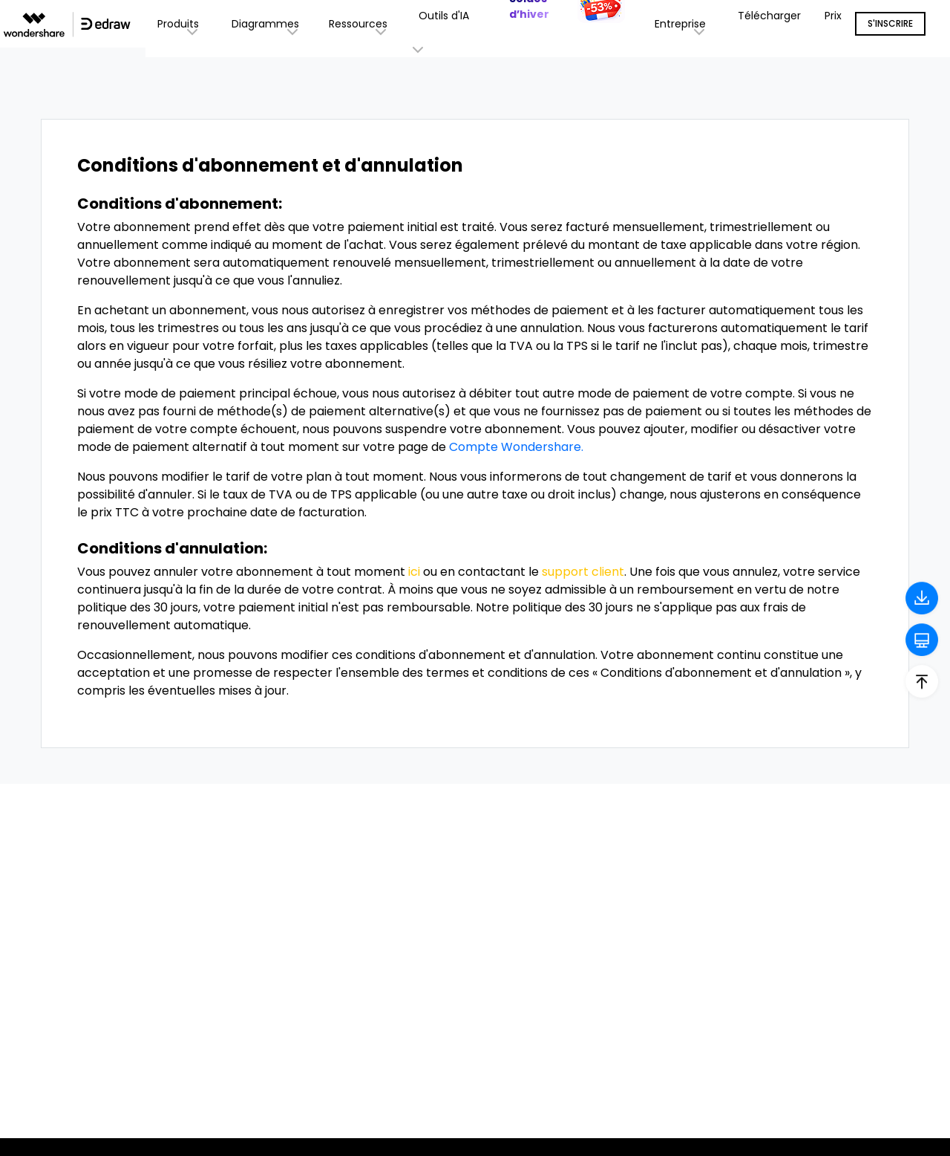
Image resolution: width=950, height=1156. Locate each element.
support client (583, 571)
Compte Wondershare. (516, 446)
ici (414, 571)
